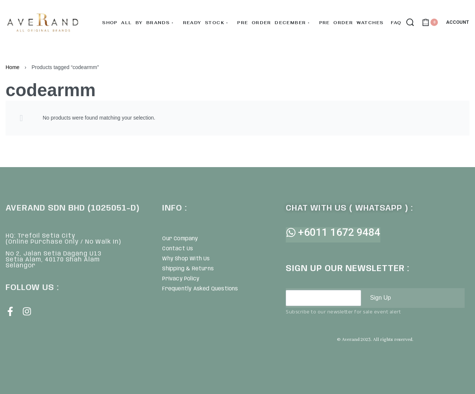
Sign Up (380, 297)
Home (12, 67)
